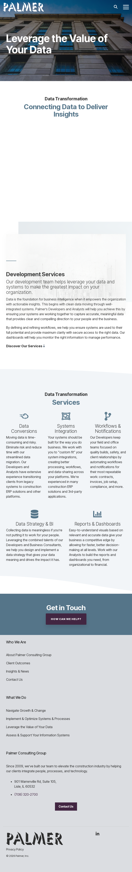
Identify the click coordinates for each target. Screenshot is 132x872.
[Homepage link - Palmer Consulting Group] (34, 842)
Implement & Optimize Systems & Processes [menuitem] (38, 719)
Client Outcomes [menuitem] (18, 663)
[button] (126, 7)
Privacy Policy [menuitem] (15, 849)
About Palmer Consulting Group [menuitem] (28, 655)
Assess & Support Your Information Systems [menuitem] (38, 735)
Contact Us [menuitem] (14, 679)
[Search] (115, 6)
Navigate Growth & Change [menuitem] (26, 710)
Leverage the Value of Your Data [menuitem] (29, 727)
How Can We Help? (66, 619)
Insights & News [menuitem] (17, 671)
